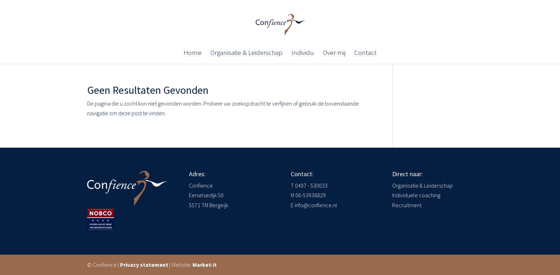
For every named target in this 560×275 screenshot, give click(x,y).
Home (192, 53)
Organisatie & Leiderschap (246, 53)
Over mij (334, 53)
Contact (365, 53)
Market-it (204, 264)
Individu (302, 53)
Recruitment (406, 205)
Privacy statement (144, 264)
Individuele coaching (416, 195)
